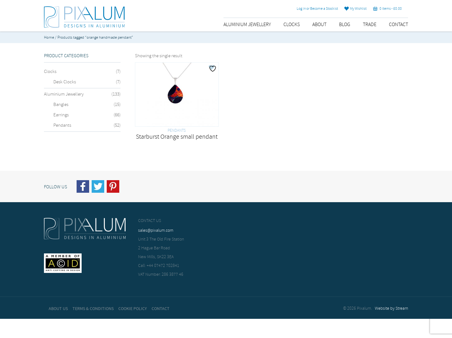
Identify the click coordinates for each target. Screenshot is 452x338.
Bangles (60, 105)
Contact (398, 24)
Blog (344, 24)
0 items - (387, 8)
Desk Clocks (64, 82)
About (319, 24)
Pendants (62, 125)
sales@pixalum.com (155, 231)
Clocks (291, 24)
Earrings (61, 115)
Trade (369, 24)
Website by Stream (391, 309)
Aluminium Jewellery (247, 24)
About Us (58, 308)
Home (49, 37)
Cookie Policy (132, 308)
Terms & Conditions (93, 308)
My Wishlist (355, 8)
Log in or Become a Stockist (317, 8)
